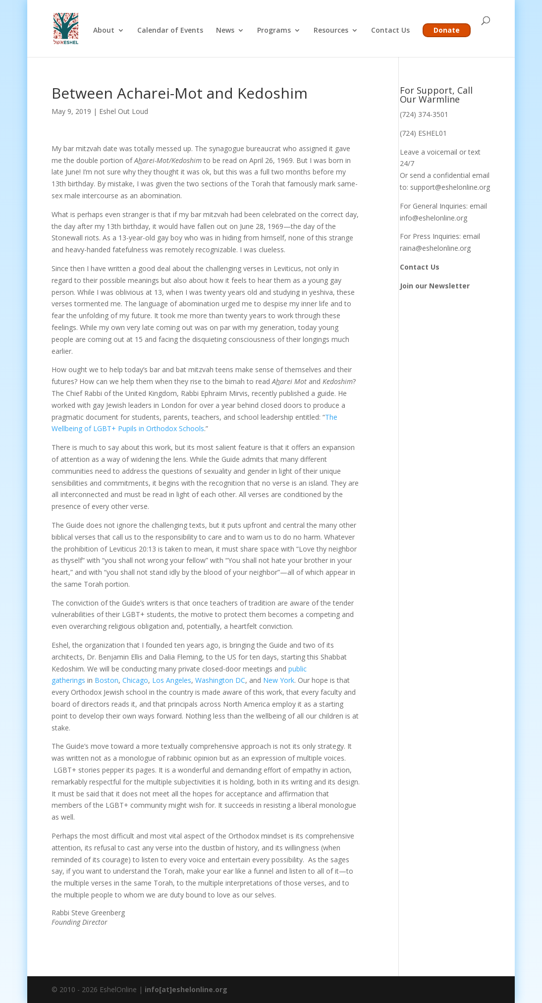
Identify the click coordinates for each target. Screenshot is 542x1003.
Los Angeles (171, 680)
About (103, 31)
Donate (447, 30)
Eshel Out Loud (123, 111)
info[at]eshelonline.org (186, 989)
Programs (274, 31)
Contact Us (390, 31)
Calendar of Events (170, 31)
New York (278, 680)
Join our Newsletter (435, 285)
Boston (106, 680)
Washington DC (220, 680)
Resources (331, 31)
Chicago (135, 680)
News (225, 31)
